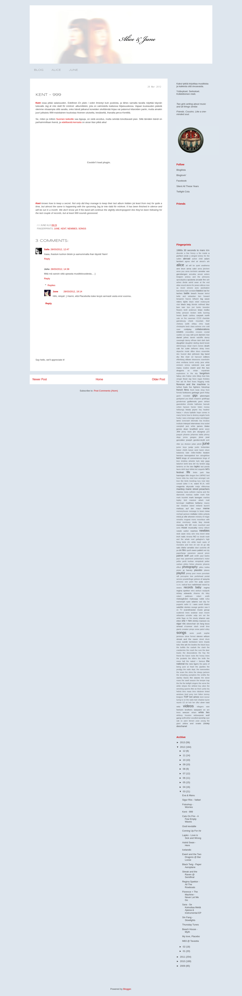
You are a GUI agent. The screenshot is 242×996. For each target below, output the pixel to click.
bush (185, 315)
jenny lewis (187, 432)
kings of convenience (192, 458)
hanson (186, 407)
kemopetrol (190, 455)
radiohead (196, 584)
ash (207, 280)
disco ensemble (202, 351)
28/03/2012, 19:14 (72, 291)
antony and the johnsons (197, 277)
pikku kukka (204, 567)
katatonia (180, 453)
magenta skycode (185, 486)
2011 (183, 956)
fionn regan (197, 379)
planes (206, 570)
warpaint (198, 710)
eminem (179, 365)
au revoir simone (184, 288)
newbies (72, 228)
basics (199, 290)
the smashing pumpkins (186, 675)
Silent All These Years (187, 186)
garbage (195, 392)
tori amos (194, 697)
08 (184, 769)
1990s (179, 250)
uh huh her (190, 703)
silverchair (191, 623)
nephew (194, 531)
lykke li (186, 484)
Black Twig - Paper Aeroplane (191, 866)
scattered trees (183, 613)
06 (184, 778)
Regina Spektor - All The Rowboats (191, 884)
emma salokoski (192, 365)
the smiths (201, 675)
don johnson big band (198, 354)
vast (207, 702)
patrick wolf (182, 555)
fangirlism (204, 373)
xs (181, 721)
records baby (192, 587)
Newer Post (40, 379)
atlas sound (181, 285)
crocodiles (189, 332)
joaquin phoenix (183, 435)
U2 (183, 703)
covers (179, 332)
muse (184, 527)
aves (197, 288)
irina (202, 424)
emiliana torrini (187, 362)
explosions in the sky (187, 373)
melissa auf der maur (188, 508)
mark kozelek (182, 498)
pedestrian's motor (201, 559)
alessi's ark (204, 261)
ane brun (180, 268)
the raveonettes (203, 669)
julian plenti (196, 444)
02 (184, 946)
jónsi (201, 437)
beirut (207, 293)
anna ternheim (191, 271)
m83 (207, 484)
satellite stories (183, 607)
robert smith (202, 596)
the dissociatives (190, 653)
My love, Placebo (191, 936)
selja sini (197, 615)
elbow (188, 359)
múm (195, 525)
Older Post (158, 379)
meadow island (187, 506)
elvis (178, 362)
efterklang (180, 360)
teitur (178, 645)
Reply (47, 258)
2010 (183, 961)
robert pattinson (184, 596)
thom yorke (201, 689)
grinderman (181, 402)
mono (193, 520)
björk (185, 301)
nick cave (180, 533)
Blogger (127, 989)
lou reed (189, 478)
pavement (189, 559)
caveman (191, 318)
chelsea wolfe (182, 324)
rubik (201, 599)
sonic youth (195, 633)
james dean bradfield (187, 429)
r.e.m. (178, 585)
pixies (178, 570)
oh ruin (197, 545)
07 (184, 773)
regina (206, 587)
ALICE (56, 70)
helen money (203, 407)
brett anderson (190, 310)
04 (184, 787)
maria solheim (190, 492)
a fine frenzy (189, 253)
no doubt (201, 537)
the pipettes (200, 667)
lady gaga (205, 461)
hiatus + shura (182, 413)
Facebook (181, 180)
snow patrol (200, 629)
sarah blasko (203, 604)
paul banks (204, 556)
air (197, 261)
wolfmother (186, 718)
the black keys (203, 645)
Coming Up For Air (191, 830)
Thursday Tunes (190, 924)
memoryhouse (182, 511)
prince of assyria (201, 579)
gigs (195, 395)
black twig (185, 304)
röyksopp (194, 599)
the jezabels (181, 658)
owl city (206, 550)
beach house (197, 293)
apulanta (191, 279)
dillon (192, 351)
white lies (203, 712)
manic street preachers (197, 489)
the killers (192, 658)
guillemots (192, 401)
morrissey (186, 522)
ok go (203, 545)
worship (202, 718)
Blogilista (181, 170)
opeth (189, 550)
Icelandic (186, 849)
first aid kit (181, 382)
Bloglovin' (181, 175)
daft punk (194, 335)
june (57, 228)
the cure (198, 650)
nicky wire (190, 534)
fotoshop (205, 387)
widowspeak (198, 715)
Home (99, 379)
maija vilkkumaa (202, 487)
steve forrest (190, 636)
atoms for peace (193, 285)
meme (206, 508)
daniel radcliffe (196, 338)
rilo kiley (205, 593)
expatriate (205, 371)
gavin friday (204, 393)
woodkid (194, 718)
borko (198, 307)
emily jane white (202, 362)
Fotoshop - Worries (187, 806)
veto (178, 706)
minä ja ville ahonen (185, 516)
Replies (51, 285)
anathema (205, 266)
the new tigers (192, 664)
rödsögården (182, 599)
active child (197, 259)
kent (63, 228)
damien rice (204, 335)
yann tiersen (189, 721)
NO (194, 536)
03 (184, 791)
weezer (186, 712)
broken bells (196, 313)
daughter (180, 343)
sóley (207, 629)
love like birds (182, 481)
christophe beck (183, 326)
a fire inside (202, 253)
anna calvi (192, 268)
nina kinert (200, 534)
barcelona (180, 291)
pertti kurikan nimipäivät (192, 561)
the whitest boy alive (197, 686)
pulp (201, 581)
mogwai (187, 520)
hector (193, 407)
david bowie (204, 343)
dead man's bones (195, 346)
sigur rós (180, 623)
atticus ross (204, 285)
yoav (198, 721)
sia (208, 621)
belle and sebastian (186, 296)
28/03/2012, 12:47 (59, 249)
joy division (186, 444)
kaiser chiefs (181, 450)
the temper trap (203, 680)
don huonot (181, 354)
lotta (183, 478)
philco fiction (189, 564)
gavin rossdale (183, 396)
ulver (202, 702)
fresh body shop (197, 390)
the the (179, 683)
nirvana (189, 537)
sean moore (204, 613)
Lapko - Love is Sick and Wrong (191, 836)
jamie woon (204, 429)
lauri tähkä (190, 469)
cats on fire (181, 318)
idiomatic (194, 421)
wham (193, 712)
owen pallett (197, 550)
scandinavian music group (196, 610)
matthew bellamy (194, 503)
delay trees (204, 349)
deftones (194, 349)
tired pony (189, 694)
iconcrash (186, 421)
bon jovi (191, 307)
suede (185, 642)
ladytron (179, 464)
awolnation (205, 288)
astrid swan (194, 282)
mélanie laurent (202, 506)
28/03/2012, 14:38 (60, 269)
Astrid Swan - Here (189, 844)
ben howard (203, 296)
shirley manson (199, 621)
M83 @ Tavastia (190, 941)
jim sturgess (199, 431)
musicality (192, 527)
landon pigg (204, 464)
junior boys (181, 447)
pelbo (178, 561)
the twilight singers (190, 683)
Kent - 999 (187, 811)
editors (206, 357)
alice (180, 265)
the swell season (189, 680)
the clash (202, 647)
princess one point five (187, 582)
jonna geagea (189, 437)
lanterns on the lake (184, 467)
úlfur (197, 703)
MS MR (188, 525)
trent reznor (204, 697)
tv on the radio (187, 700)
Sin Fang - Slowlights (188, 919)
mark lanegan (195, 497)
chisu (194, 324)
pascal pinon (203, 553)
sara (195, 604)
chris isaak (204, 324)
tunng (178, 700)
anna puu (180, 271)
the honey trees (202, 656)
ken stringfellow (203, 456)
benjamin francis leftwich (187, 299)
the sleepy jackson (201, 672)
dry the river (183, 357)
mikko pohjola (203, 514)
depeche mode (182, 351)
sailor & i (188, 604)
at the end (204, 282)
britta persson (182, 313)
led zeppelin (200, 469)
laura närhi (180, 469)
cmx (203, 326)
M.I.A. (202, 484)
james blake (203, 426)
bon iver (180, 307)
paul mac (180, 559)
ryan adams (192, 601)
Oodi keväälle (189, 826)
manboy (180, 489)
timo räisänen (198, 692)
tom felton (198, 694)
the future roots (188, 656)
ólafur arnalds (187, 547)
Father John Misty (193, 376)
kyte (198, 461)
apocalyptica (181, 280)
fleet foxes (191, 382)
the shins (189, 672)
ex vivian (193, 371)
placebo (198, 570)
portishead (199, 576)
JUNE (73, 70)
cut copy (186, 335)
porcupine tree (187, 576)
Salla (46, 249)
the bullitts (180, 647)
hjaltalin (193, 413)
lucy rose (201, 481)
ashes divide (181, 282)
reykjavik (205, 591)
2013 (183, 742)
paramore (191, 553)
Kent (38, 103)
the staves (195, 678)
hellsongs (180, 410)
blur (208, 304)
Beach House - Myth (189, 930)
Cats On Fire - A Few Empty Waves (190, 819)
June (55, 291)
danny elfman (191, 340)
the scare (180, 672)
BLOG (38, 70)
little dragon (190, 475)
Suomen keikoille (65, 119)
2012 (183, 747)
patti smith (194, 556)
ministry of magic (202, 517)
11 (184, 755)
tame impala (204, 642)
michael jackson (183, 514)
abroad (186, 258)
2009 (183, 966)
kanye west (193, 450)
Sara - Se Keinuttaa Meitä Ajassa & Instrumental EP (191, 908)
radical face (186, 585)
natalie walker (182, 531)
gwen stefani (203, 402)
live (197, 475)
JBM (178, 432)
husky (178, 418)
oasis (204, 542)
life (188, 472)
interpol (186, 423)
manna (179, 492)
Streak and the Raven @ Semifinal (189, 874)
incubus (206, 421)
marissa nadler (192, 495)
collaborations (202, 329)
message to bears (196, 511)
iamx (178, 420)
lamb (186, 464)
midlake (193, 514)
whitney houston (183, 715)
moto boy (197, 522)
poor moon (196, 573)
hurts (207, 415)
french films (182, 389)
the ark (184, 644)
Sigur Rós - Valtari (191, 799)
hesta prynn (191, 409)
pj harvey (187, 570)
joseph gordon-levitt (195, 440)
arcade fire (201, 279)
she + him (187, 620)
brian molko (203, 310)
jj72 (208, 432)
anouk (200, 274)
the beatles (192, 645)
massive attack (196, 500)
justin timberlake (202, 447)
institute (179, 424)
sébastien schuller (184, 615)
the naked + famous (195, 661)
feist (203, 376)
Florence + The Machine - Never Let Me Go (190, 895)
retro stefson (196, 591)
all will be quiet (193, 266)
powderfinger (188, 579)
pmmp (188, 573)
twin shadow (199, 700)
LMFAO (203, 475)
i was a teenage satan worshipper (195, 418)
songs (82, 228)
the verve (202, 683)
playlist (180, 573)
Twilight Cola (183, 191)
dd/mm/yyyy (181, 346)
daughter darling (192, 343)
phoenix (198, 564)
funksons (187, 392)
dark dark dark (203, 340)
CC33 (199, 318)
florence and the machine (191, 384)
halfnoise (198, 404)
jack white (190, 426)
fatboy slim (180, 376)
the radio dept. (189, 669)
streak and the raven (187, 639)
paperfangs (181, 553)
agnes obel (190, 261)
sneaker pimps (188, 629)
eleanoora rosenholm (200, 360)
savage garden (197, 607)
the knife (202, 658)
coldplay (188, 329)
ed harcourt (196, 357)
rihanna (196, 593)
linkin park (198, 472)
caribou (192, 315)
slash (196, 626)
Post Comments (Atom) (106, 390)
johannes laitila (197, 435)
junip (191, 447)
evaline (186, 368)
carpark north (202, 315)
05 (184, 782)
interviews (195, 423)
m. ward (195, 483)
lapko (197, 466)
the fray (202, 653)
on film (182, 550)
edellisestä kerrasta (72, 122)
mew (207, 511)
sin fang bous (203, 623)
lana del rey (194, 464)
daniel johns (182, 337)
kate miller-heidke (193, 453)
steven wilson (203, 636)
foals (185, 387)
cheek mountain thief (198, 321)
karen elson (204, 450)
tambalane (193, 642)
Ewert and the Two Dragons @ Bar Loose (191, 857)
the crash (190, 650)
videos (188, 706)
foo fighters (194, 387)
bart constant (190, 291)
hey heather (204, 410)
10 (184, 760)
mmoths (179, 520)
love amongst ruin (201, 478)
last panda (205, 467)
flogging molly (203, 382)
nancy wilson (203, 528)
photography (190, 566)
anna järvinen (203, 269)
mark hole (204, 495)
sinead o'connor (184, 626)
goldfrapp (205, 399)
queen (206, 582)
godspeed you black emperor (188, 399)
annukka (192, 274)
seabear (194, 613)
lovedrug (193, 481)
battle (186, 293)
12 (184, 751)
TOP (186, 697)
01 (184, 951)
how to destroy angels (196, 415)
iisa (200, 421)
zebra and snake (191, 723)
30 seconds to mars (194, 250)
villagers (200, 707)
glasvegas (204, 396)
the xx (194, 689)
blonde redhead (198, 304)
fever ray (187, 379)
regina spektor (183, 590)
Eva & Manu (188, 795)
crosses (199, 332)
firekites (206, 379)
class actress (195, 326)
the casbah (192, 647)
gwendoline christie (184, 404)
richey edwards (184, 593)
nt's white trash (194, 542)
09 (184, 764)
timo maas (186, 692)
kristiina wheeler (188, 461)
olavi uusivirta (200, 548)
